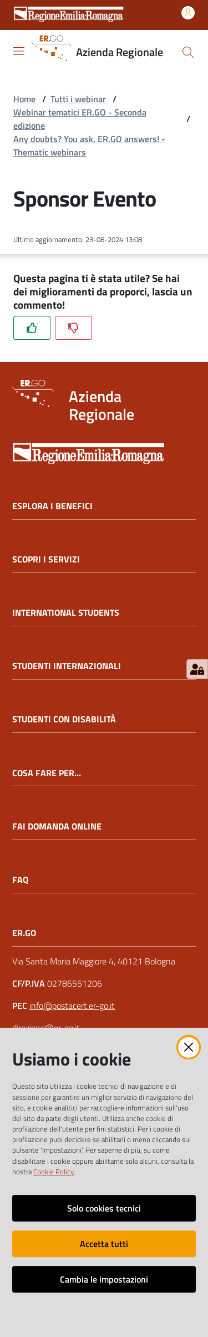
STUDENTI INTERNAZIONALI (66, 666)
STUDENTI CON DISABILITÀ (64, 719)
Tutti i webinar (78, 98)
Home (24, 98)
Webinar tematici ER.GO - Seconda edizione (79, 118)
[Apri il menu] (19, 51)
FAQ (20, 879)
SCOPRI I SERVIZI (46, 559)
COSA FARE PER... (46, 773)
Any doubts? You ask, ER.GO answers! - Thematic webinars (89, 145)
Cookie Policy (53, 1171)
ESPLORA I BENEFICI (52, 506)
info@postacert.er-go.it (72, 1005)
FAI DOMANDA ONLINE (57, 826)
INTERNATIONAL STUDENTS (65, 612)
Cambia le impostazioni (104, 1279)
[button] (188, 52)
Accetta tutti (104, 1243)
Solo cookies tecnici (104, 1208)
